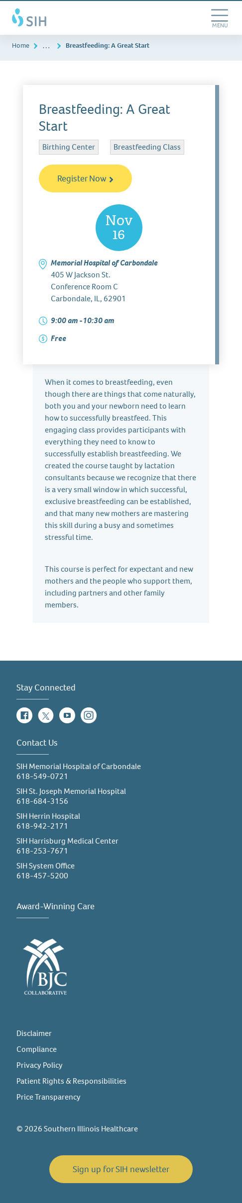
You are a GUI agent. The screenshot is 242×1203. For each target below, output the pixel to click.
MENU (221, 29)
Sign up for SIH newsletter (121, 1169)
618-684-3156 (42, 801)
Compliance (36, 1049)
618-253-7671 (42, 851)
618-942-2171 (42, 826)
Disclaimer (34, 1033)
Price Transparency (48, 1097)
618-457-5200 (42, 875)
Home (20, 45)
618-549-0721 (42, 776)
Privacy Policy (39, 1065)
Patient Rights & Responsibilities (71, 1081)
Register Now (85, 178)
